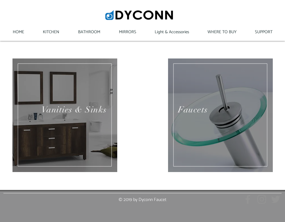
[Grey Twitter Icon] (276, 199)
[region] (64, 115)
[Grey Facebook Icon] (248, 199)
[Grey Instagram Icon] (262, 199)
